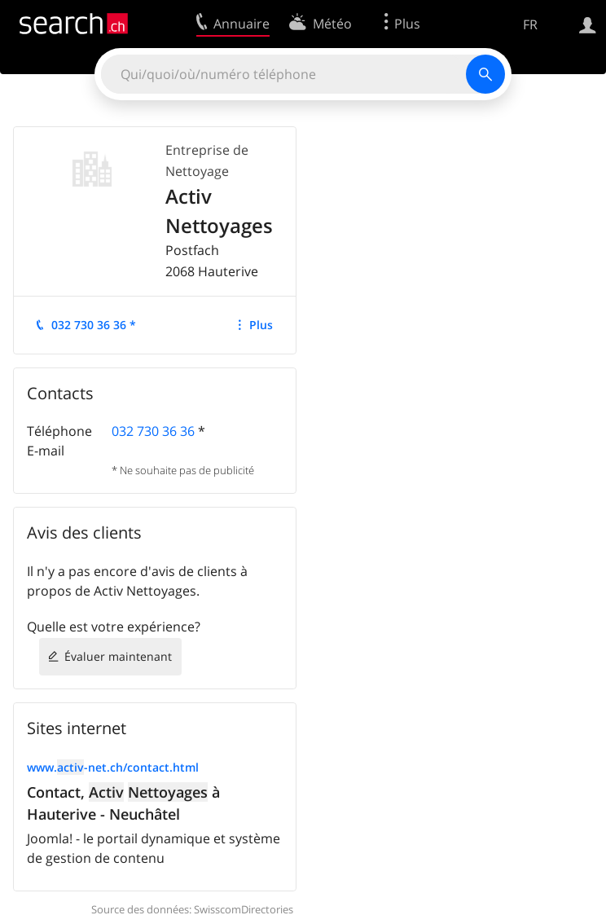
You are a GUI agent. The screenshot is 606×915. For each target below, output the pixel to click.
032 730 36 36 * (93, 324)
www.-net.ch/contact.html (113, 767)
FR (530, 24)
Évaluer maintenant (118, 656)
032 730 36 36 (153, 431)
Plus (261, 324)
